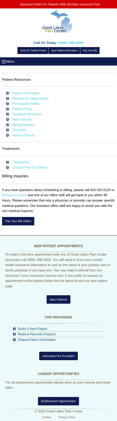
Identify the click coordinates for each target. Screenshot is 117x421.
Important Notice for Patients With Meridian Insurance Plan (60, 4)
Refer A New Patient (32, 329)
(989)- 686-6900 (71, 43)
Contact (46, 417)
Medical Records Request (36, 334)
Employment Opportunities (58, 401)
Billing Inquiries (23, 125)
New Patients (22, 119)
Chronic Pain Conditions (30, 167)
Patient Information (26, 93)
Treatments (20, 162)
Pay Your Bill (90, 50)
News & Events (23, 135)
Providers (19, 130)
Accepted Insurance (26, 114)
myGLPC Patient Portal (33, 50)
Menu (4, 61)
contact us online (14, 195)
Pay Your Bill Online (18, 221)
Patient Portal (22, 109)
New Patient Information (64, 50)
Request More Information (37, 339)
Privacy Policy (66, 417)
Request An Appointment (30, 98)
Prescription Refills (25, 103)
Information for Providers (58, 356)
